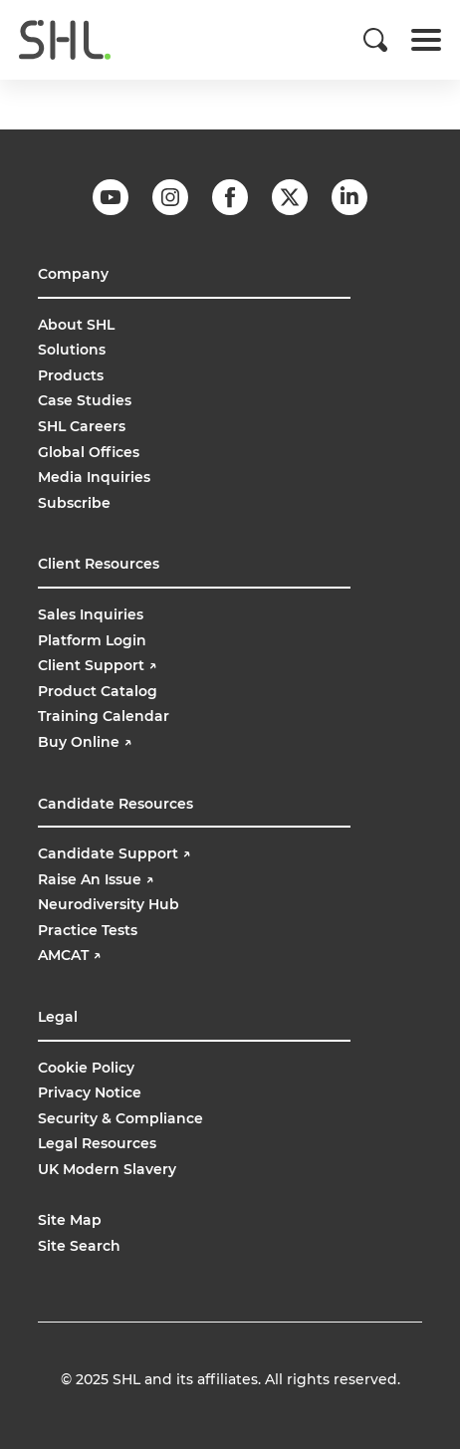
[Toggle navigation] (426, 40)
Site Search (79, 1246)
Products (71, 375)
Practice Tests (87, 930)
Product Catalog (97, 691)
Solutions (72, 350)
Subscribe (74, 503)
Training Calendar (103, 716)
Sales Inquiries (90, 614)
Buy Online (86, 742)
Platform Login (92, 640)
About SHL (76, 325)
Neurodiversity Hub (108, 904)
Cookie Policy (86, 1068)
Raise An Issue (95, 879)
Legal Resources (97, 1143)
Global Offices (88, 452)
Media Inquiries (94, 477)
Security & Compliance (120, 1118)
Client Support (97, 665)
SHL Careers (81, 426)
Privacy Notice (89, 1092)
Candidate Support (114, 853)
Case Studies (84, 400)
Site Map (70, 1220)
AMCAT (69, 955)
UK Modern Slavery (107, 1169)
